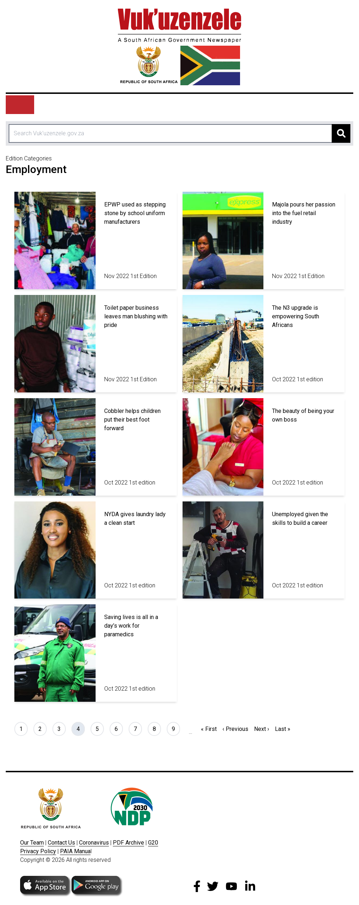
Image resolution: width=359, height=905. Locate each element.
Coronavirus (94, 842)
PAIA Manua (75, 851)
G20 (153, 842)
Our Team (32, 842)
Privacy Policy (38, 851)
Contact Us (61, 842)
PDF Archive (128, 842)
